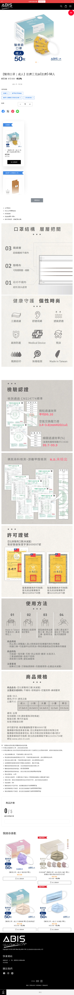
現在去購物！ (54, 1)
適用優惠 (4, 89)
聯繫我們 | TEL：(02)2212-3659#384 (14, 960)
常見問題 (5, 962)
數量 (2, 103)
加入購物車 (14, 162)
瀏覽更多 (37, 200)
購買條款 (38, 985)
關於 (27, 985)
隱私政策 (32, 985)
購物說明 (45, 985)
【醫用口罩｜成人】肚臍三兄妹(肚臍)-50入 (13, 151)
